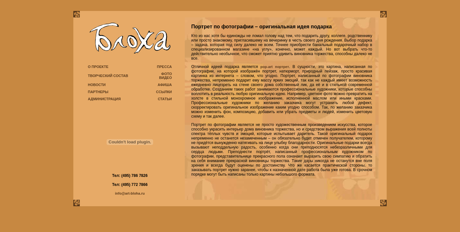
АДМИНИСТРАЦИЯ (104, 99)
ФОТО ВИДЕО (165, 76)
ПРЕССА (164, 67)
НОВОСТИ (97, 85)
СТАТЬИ (165, 99)
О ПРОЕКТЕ (98, 67)
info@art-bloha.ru (130, 193)
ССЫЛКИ (164, 92)
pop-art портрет (274, 67)
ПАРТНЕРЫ (98, 92)
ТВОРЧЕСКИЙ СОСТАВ (108, 76)
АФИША (165, 85)
